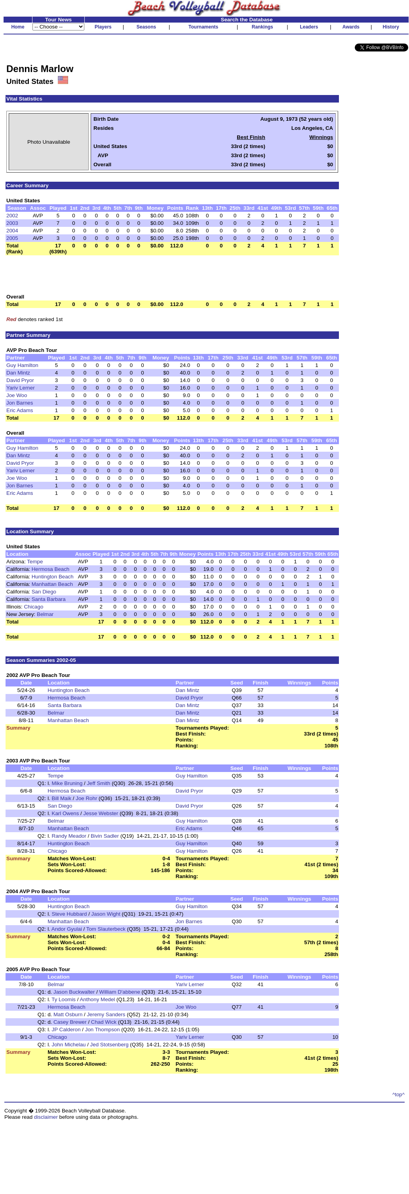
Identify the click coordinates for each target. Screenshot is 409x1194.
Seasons (146, 27)
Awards (351, 27)
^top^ (398, 1094)
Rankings (262, 27)
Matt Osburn (67, 1014)
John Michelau (69, 1045)
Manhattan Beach (52, 584)
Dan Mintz (18, 373)
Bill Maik (62, 798)
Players (103, 27)
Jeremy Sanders (106, 1014)
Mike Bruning (67, 783)
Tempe (35, 562)
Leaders (309, 27)
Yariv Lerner (20, 388)
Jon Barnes (19, 403)
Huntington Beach (53, 577)
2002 (12, 216)
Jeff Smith (98, 783)
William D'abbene (119, 992)
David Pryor (20, 380)
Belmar (45, 614)
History (391, 27)
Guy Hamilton (22, 365)
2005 (12, 238)
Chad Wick (103, 1022)
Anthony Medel (97, 999)
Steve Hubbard (69, 914)
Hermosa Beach (51, 569)
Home (17, 27)
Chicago (33, 607)
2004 (12, 231)
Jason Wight (105, 914)
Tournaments (203, 27)
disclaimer (46, 1117)
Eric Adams (19, 410)
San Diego (44, 592)
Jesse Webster (101, 813)
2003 (12, 223)
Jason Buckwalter (74, 992)
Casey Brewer (70, 1022)
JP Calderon (66, 1029)
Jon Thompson (102, 1029)
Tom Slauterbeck (106, 929)
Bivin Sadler (105, 836)
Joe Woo (16, 395)
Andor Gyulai (66, 929)
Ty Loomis (63, 999)
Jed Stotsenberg (109, 1045)
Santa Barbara (49, 599)
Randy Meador (69, 836)
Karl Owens (65, 813)
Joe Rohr (86, 798)
